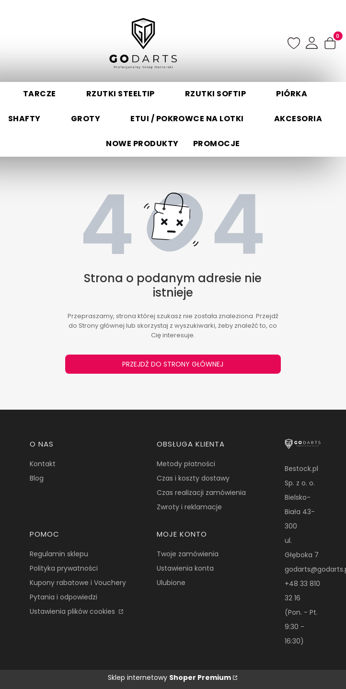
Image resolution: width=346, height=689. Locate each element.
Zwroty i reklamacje (189, 507)
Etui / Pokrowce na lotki (187, 118)
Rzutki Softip (215, 93)
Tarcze (39, 93)
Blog (37, 478)
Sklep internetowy (169, 677)
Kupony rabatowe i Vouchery (78, 582)
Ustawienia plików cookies (73, 611)
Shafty (24, 118)
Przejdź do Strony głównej (172, 364)
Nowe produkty (142, 143)
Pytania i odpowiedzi (63, 597)
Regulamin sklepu (59, 554)
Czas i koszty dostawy (193, 478)
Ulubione (171, 582)
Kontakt (43, 464)
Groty (85, 118)
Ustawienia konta (185, 568)
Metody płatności (186, 464)
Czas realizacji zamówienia (201, 492)
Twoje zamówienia (188, 554)
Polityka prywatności (64, 568)
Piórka (291, 93)
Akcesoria (298, 118)
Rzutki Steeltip (120, 93)
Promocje (216, 143)
